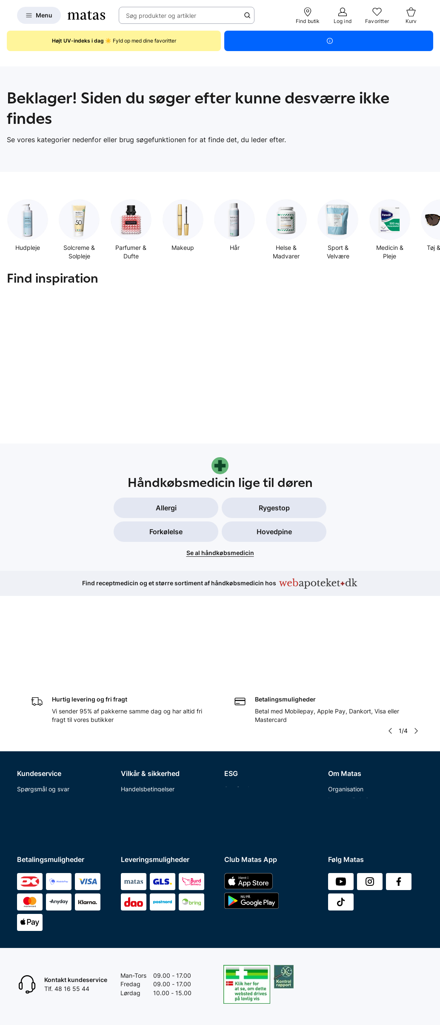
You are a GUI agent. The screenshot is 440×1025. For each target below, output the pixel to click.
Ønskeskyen (34, 813)
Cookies (132, 736)
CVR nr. (338, 813)
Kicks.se (339, 780)
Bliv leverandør (348, 824)
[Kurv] (411, 15)
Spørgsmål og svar (43, 703)
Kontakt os (31, 714)
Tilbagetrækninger (43, 769)
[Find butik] (307, 15)
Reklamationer (37, 736)
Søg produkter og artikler (161, 15)
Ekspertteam (34, 780)
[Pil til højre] (416, 645)
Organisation (345, 703)
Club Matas (33, 791)
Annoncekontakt (351, 747)
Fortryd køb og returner (49, 725)
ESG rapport (241, 747)
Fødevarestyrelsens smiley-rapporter (159, 753)
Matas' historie (348, 758)
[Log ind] (342, 15)
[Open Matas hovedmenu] (39, 15)
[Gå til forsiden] (86, 15)
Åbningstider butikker (47, 758)
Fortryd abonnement (45, 747)
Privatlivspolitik (142, 725)
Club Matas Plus (39, 802)
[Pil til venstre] (390, 645)
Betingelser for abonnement (159, 714)
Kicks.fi (338, 802)
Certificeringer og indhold (259, 725)
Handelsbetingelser (147, 703)
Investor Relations (352, 714)
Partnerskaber (244, 714)
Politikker (237, 736)
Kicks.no (339, 791)
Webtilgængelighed (148, 780)
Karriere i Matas (349, 769)
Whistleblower (347, 725)
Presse (337, 736)
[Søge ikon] (247, 15)
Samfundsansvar (247, 703)
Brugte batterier (143, 769)
